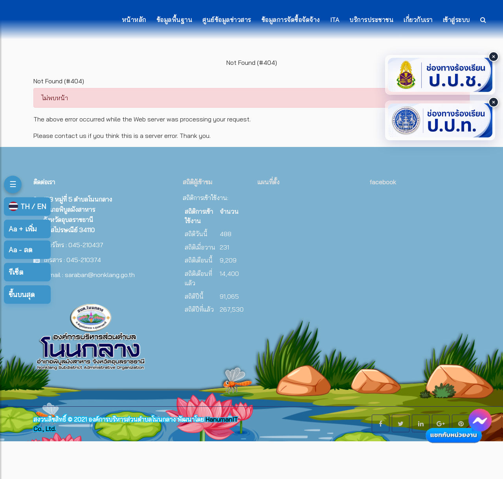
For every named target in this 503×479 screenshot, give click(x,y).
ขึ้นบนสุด (22, 294)
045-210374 (83, 260)
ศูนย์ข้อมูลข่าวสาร (226, 20)
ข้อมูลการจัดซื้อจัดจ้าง (290, 20)
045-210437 (85, 245)
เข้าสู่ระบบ (456, 20)
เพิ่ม (23, 229)
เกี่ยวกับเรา (418, 20)
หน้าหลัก (134, 20)
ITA (335, 20)
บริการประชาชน (371, 20)
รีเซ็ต (16, 272)
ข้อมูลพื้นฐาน (174, 20)
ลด (20, 249)
